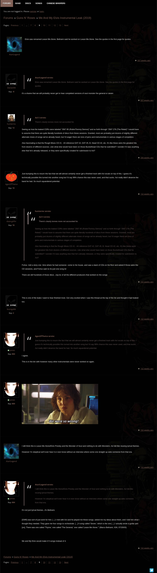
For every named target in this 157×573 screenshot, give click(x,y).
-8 (13, 91)
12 (55, 25)
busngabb (11, 309)
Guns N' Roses (25, 17)
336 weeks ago (146, 158)
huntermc (11, 124)
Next (66, 25)
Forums (8, 17)
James (12, 350)
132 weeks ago (146, 194)
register (33, 11)
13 (60, 25)
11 (49, 25)
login (41, 11)
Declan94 (11, 87)
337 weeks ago (143, 60)
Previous (14, 25)
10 (44, 25)
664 (13, 354)
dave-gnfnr (11, 221)
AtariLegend (14, 54)
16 (13, 225)
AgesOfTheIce (11, 184)
